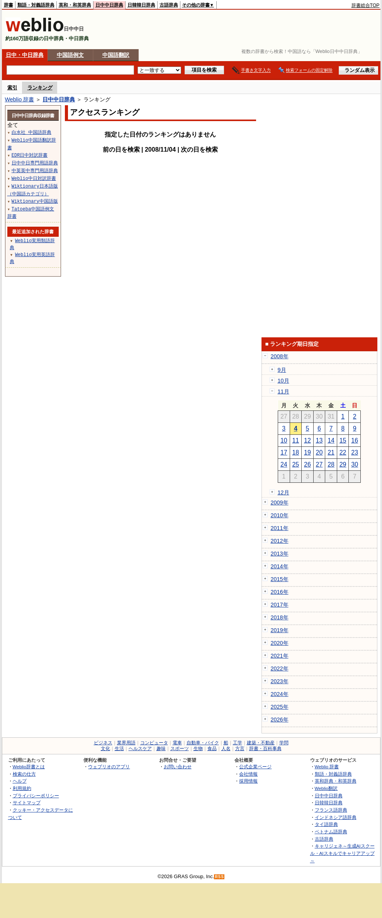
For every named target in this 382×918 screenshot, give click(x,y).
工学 (237, 742)
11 (295, 440)
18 (295, 452)
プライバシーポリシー (36, 795)
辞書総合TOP (365, 5)
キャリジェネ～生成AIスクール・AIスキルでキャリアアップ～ (342, 853)
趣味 (161, 748)
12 (307, 440)
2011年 (280, 528)
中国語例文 (70, 55)
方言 (239, 748)
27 (319, 464)
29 (343, 464)
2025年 (280, 707)
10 (283, 440)
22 (343, 452)
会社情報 (248, 773)
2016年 (280, 592)
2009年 (280, 502)
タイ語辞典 (326, 824)
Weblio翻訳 (326, 788)
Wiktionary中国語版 (35, 201)
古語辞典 (169, 5)
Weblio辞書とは (29, 766)
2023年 (280, 681)
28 (331, 464)
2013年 (280, 553)
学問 (284, 742)
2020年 (280, 643)
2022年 (280, 668)
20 (319, 452)
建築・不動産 (261, 742)
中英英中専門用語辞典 (35, 170)
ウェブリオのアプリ (109, 766)
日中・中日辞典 (25, 55)
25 (295, 464)
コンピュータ (154, 742)
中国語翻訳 (115, 55)
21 (331, 452)
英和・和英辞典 (75, 5)
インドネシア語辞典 (336, 817)
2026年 (280, 719)
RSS (219, 877)
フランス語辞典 (331, 809)
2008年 (280, 356)
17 (283, 452)
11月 (283, 391)
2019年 (280, 630)
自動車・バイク (203, 742)
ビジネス (103, 742)
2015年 (280, 579)
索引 (12, 88)
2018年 (280, 617)
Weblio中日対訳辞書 (34, 178)
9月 (282, 370)
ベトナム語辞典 (331, 831)
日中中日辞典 (109, 5)
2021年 (280, 656)
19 (307, 452)
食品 (212, 748)
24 (283, 464)
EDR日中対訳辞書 (30, 155)
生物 (198, 748)
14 (331, 440)
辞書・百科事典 (265, 748)
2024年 (280, 694)
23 (354, 452)
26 (307, 464)
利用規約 (22, 788)
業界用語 (126, 742)
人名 (226, 748)
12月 (283, 492)
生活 (119, 748)
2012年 (280, 541)
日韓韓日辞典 (141, 5)
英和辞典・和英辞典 (336, 780)
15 (343, 440)
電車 (177, 742)
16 (354, 440)
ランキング (40, 88)
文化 (105, 748)
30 (354, 464)
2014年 (280, 566)
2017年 (280, 605)
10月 (283, 381)
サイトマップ (27, 802)
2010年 (280, 515)
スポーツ (179, 748)
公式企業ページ (255, 766)
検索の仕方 (24, 773)
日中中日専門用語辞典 (35, 162)
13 (319, 440)
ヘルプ (20, 780)
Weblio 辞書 (19, 99)
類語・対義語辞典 (35, 5)
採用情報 (248, 780)
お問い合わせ (178, 766)
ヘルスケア (140, 748)
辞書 (8, 5)
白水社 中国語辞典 (31, 132)
